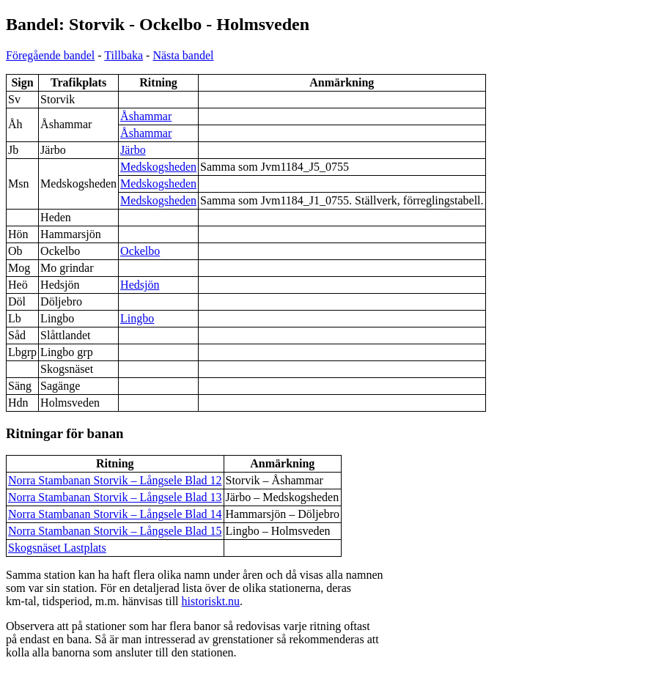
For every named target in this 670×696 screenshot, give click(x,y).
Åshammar (146, 116)
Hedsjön (139, 284)
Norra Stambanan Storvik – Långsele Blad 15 (115, 531)
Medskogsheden (158, 166)
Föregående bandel (50, 55)
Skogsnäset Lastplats (57, 547)
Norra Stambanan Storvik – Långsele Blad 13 (115, 497)
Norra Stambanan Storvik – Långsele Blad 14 (115, 514)
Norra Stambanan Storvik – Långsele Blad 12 (115, 480)
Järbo (133, 150)
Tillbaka (123, 55)
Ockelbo (140, 251)
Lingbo (137, 318)
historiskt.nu (211, 601)
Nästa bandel (182, 55)
